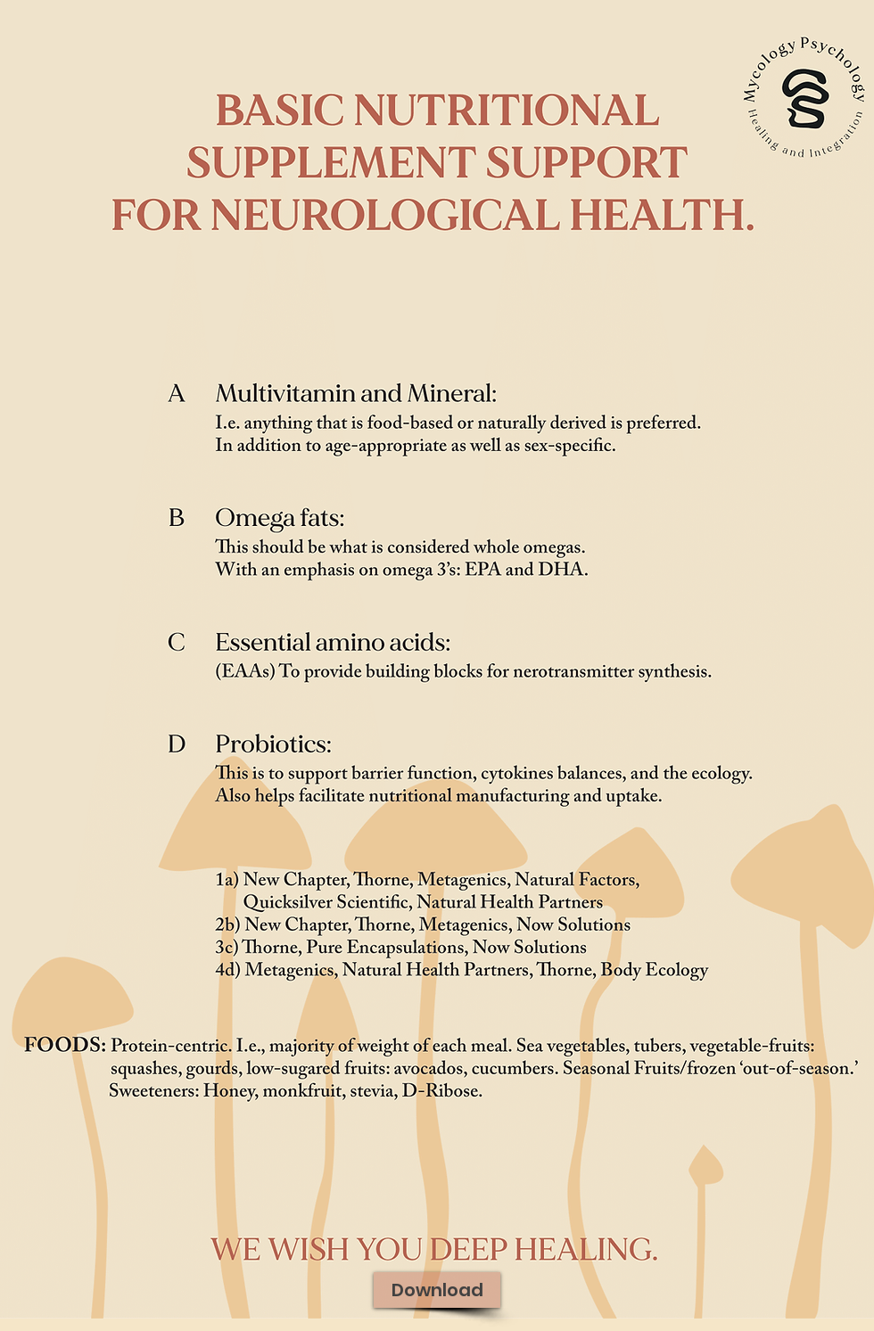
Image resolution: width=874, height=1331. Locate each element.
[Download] (437, 1290)
